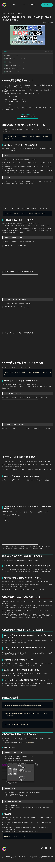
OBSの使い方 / (20, 13)
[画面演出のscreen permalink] (2, 787)
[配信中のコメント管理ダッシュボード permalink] (2, 752)
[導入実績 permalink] (2, 814)
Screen (8, 856)
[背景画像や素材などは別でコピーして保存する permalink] (2, 578)
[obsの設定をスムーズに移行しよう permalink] (1, 596)
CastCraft (29, 742)
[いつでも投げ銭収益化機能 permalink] (2, 801)
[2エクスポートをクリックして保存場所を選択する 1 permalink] (2, 333)
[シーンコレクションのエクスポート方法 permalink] (2, 298)
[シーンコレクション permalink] (2, 177)
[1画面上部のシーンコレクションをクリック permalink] (2, 307)
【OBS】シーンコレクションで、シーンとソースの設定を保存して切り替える (24, 213)
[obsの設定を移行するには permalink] (1, 80)
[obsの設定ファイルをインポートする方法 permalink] (2, 381)
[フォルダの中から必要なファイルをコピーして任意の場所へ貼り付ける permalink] (2, 506)
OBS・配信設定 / (11, 13)
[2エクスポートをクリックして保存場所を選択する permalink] (2, 272)
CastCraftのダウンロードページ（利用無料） (16, 836)
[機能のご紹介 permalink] (2, 747)
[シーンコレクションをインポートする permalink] (2, 423)
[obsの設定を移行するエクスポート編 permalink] (1, 124)
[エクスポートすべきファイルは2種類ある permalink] (2, 145)
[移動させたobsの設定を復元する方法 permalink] (1, 555)
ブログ (33, 4)
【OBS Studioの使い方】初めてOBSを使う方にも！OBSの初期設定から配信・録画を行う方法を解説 (27, 714)
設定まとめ (26, 4)
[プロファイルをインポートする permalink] (2, 393)
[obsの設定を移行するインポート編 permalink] (1, 362)
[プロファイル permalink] (2, 155)
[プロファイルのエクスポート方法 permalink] (2, 237)
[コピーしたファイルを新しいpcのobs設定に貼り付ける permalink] (2, 566)
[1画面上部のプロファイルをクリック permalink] (2, 246)
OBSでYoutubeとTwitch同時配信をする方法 (16, 724)
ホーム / (4, 13)
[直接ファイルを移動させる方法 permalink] (1, 456)
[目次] (27, 52)
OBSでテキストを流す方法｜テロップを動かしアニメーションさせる (23, 705)
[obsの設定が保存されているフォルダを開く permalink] (2, 476)
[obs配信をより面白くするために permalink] (1, 734)
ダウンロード (47, 4)
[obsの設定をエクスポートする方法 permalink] (2, 220)
